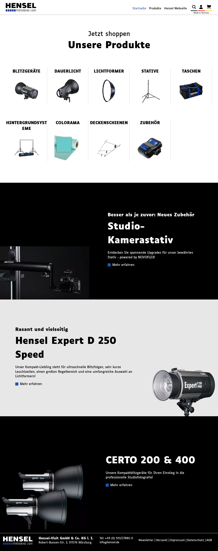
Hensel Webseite (175, 8)
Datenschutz (195, 540)
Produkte (155, 8)
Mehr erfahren (123, 265)
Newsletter (146, 540)
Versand (161, 540)
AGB (209, 540)
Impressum (177, 540)
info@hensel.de (109, 542)
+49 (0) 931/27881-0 (119, 538)
